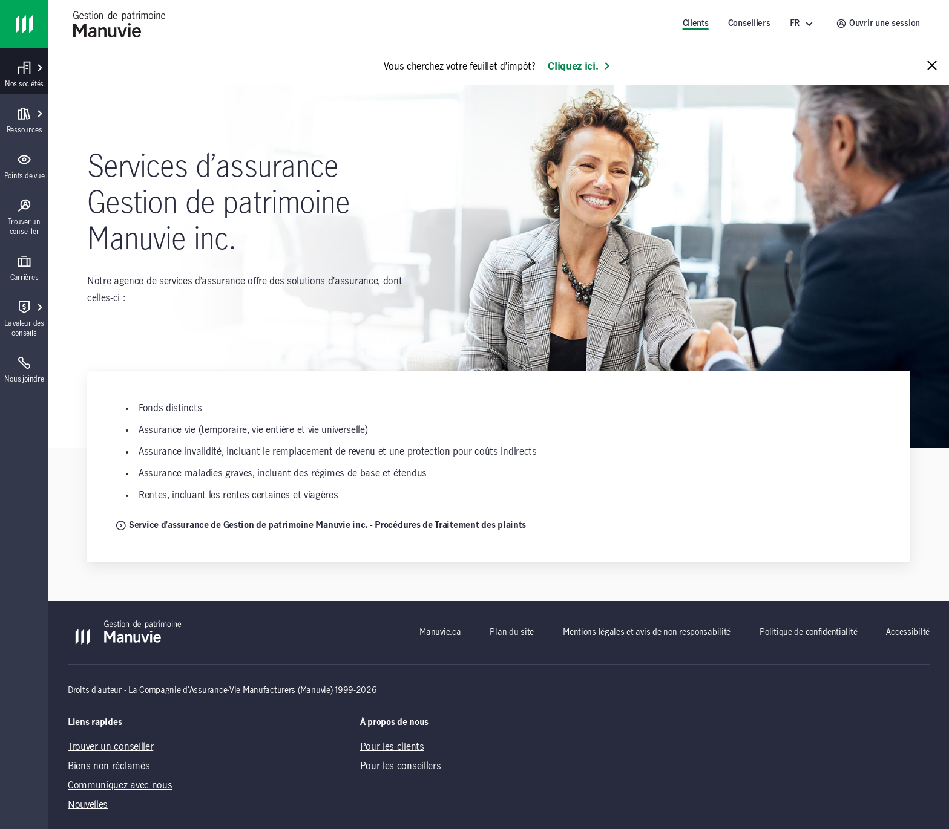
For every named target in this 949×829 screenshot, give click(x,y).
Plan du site (512, 632)
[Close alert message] (932, 66)
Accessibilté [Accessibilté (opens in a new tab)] (908, 632)
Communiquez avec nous (120, 785)
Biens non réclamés (108, 766)
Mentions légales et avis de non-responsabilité (647, 632)
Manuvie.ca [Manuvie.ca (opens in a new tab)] (440, 632)
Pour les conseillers (400, 766)
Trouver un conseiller (110, 747)
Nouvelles (88, 805)
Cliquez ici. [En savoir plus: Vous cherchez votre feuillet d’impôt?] (579, 66)
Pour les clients (392, 747)
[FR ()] (803, 24)
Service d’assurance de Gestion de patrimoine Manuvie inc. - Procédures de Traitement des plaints (321, 525)
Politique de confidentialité (808, 632)
